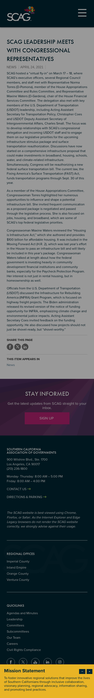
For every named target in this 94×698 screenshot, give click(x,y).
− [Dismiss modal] (82, 671)
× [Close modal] (89, 671)
